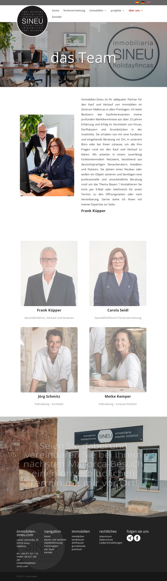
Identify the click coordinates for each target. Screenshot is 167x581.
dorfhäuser (78, 542)
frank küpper (51, 546)
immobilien (96, 10)
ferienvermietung (74, 10)
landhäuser (78, 539)
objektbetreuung (53, 542)
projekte (116, 10)
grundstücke (78, 546)
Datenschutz (106, 539)
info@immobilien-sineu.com (26, 564)
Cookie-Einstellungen (110, 542)
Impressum (105, 536)
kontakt (57, 17)
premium (77, 549)
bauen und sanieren (55, 539)
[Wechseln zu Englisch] (148, 3)
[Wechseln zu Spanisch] (137, 3)
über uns (134, 10)
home (55, 10)
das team (49, 549)
